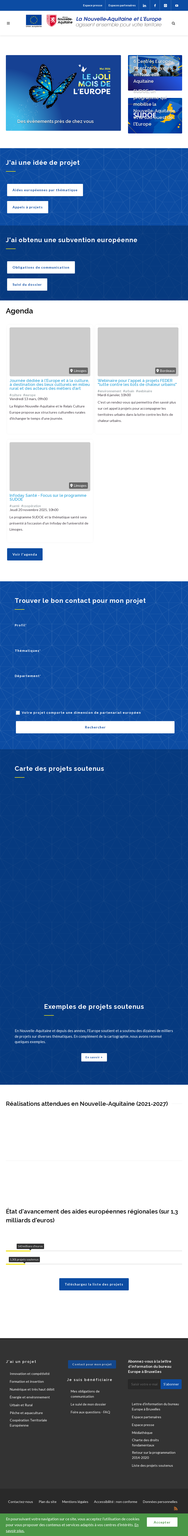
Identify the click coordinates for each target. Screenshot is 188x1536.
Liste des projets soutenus (152, 1465)
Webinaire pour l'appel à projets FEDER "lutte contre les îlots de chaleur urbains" (137, 382)
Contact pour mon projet (92, 1364)
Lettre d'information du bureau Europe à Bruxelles (155, 1406)
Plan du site (48, 1502)
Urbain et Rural (21, 1405)
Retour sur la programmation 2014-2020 (154, 1455)
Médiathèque (142, 1432)
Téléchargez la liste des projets (94, 1284)
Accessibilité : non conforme (115, 1502)
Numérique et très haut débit (32, 1389)
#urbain (128, 391)
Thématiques (28, 651)
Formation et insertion (27, 1381)
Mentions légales (75, 1502)
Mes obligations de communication (85, 1393)
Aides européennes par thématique (45, 190)
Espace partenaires (146, 1417)
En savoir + (94, 1057)
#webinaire (144, 391)
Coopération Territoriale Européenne (28, 1422)
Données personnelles (160, 1502)
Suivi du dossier (27, 284)
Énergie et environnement (30, 1397)
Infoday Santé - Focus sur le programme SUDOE (48, 497)
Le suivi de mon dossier (88, 1404)
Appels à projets (27, 207)
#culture (15, 395)
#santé (14, 506)
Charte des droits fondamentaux (145, 1442)
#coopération (31, 506)
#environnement (109, 391)
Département (28, 676)
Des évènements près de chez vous (55, 121)
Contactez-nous (20, 1502)
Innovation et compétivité (30, 1373)
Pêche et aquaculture (26, 1413)
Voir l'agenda (24, 554)
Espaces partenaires (122, 5)
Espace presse (92, 5)
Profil (21, 625)
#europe (29, 395)
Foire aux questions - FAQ (90, 1412)
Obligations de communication (41, 267)
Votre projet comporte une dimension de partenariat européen (81, 712)
